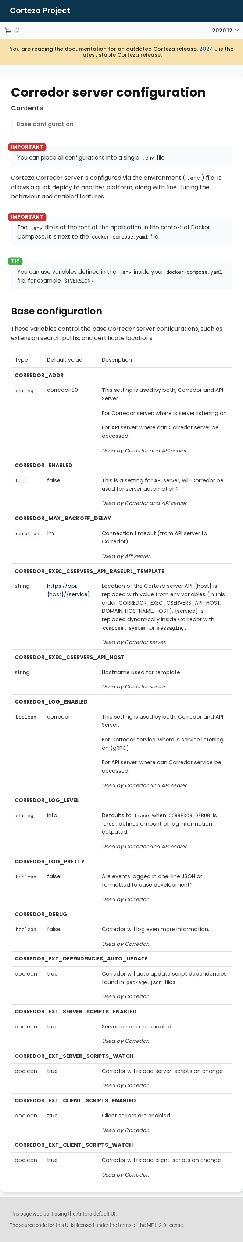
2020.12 (222, 30)
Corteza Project (40, 11)
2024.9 (208, 49)
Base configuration (45, 124)
